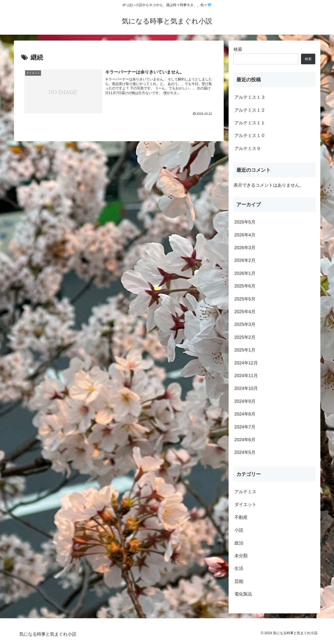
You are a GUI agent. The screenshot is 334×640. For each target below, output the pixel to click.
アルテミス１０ (249, 135)
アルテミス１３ (249, 97)
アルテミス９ (247, 148)
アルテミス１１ (249, 122)
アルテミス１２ (249, 110)
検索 (237, 49)
